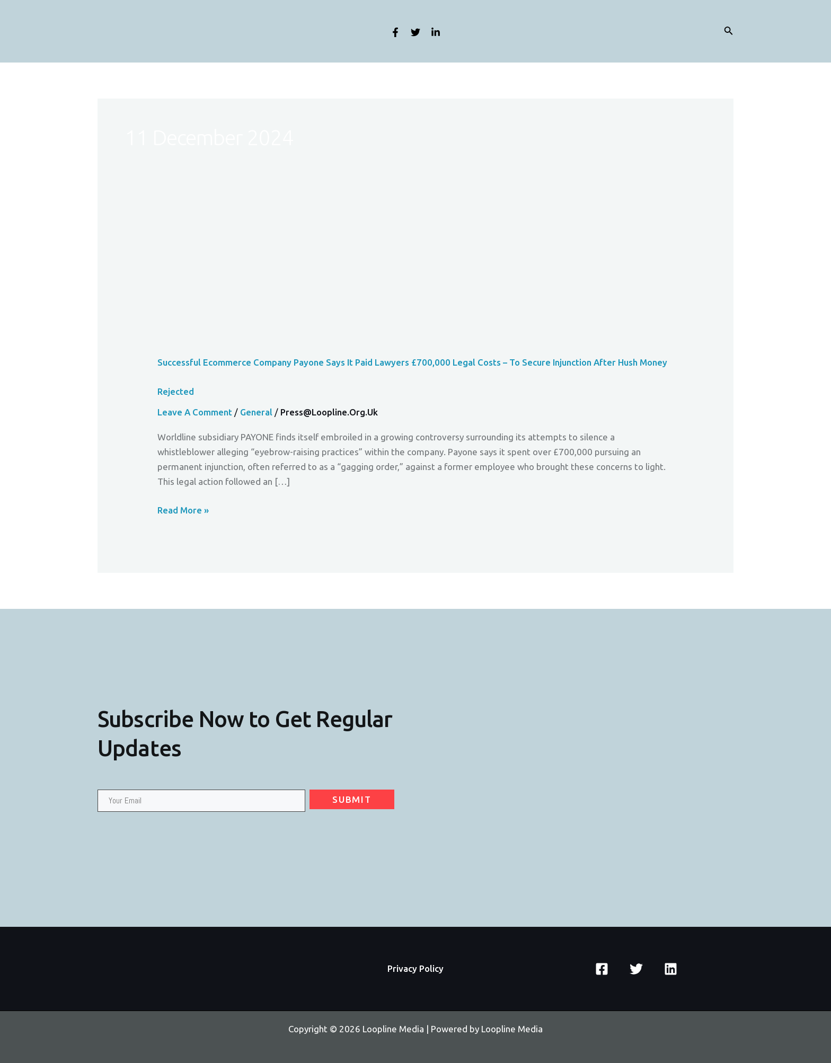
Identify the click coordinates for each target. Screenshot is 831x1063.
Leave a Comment (195, 412)
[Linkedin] (435, 32)
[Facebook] (395, 32)
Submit (351, 800)
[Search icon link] (728, 31)
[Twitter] (415, 32)
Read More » (183, 510)
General (257, 412)
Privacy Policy (415, 968)
